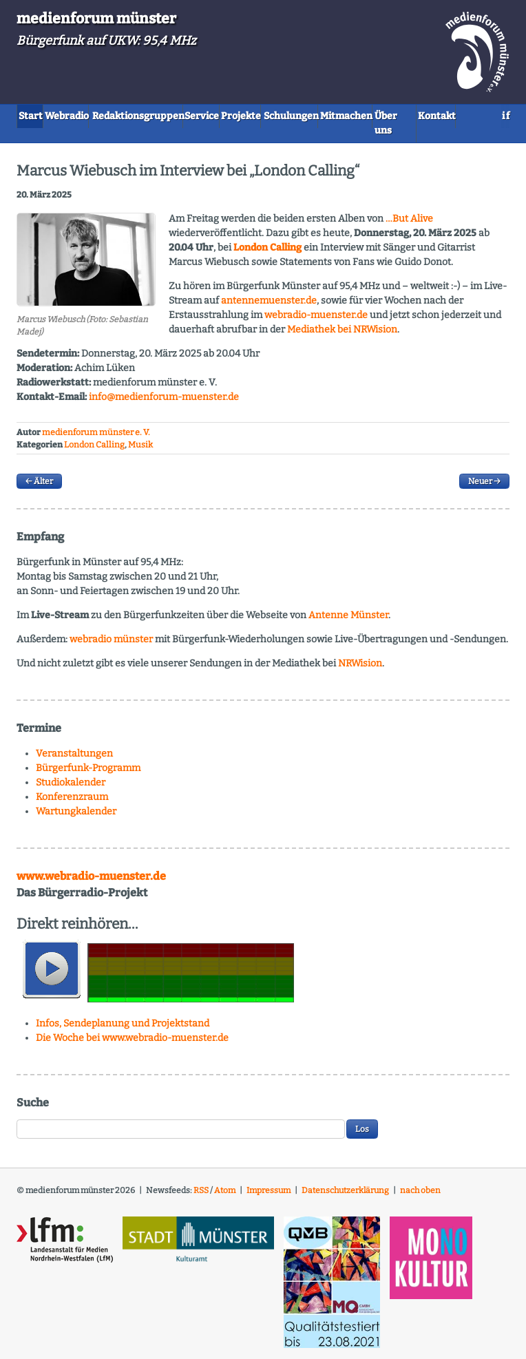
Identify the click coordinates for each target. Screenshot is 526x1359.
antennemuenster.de (269, 306)
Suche (33, 1108)
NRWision (360, 669)
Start (40, 115)
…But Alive (409, 224)
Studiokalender (70, 788)
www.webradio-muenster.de (91, 882)
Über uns (122, 137)
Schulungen (399, 115)
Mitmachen (53, 137)
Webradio (96, 115)
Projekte (330, 115)
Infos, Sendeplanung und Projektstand (122, 1029)
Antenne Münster (348, 621)
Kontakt (184, 137)
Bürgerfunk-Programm (88, 774)
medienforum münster (96, 19)
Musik (140, 451)
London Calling (94, 451)
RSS (201, 1196)
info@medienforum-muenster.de (164, 402)
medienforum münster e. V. (96, 438)
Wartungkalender (76, 817)
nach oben (420, 1196)
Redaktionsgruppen (186, 115)
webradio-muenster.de (316, 320)
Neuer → (484, 487)
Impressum (268, 1196)
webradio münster (111, 645)
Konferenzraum (72, 803)
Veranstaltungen (74, 760)
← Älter (39, 487)
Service (271, 115)
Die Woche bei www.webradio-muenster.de (132, 1043)
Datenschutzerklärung (345, 1196)
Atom (224, 1196)
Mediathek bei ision (342, 335)
